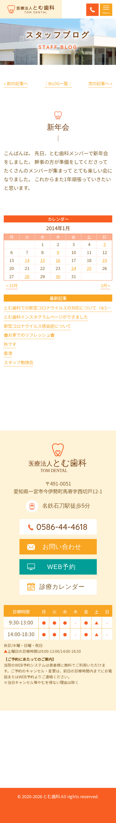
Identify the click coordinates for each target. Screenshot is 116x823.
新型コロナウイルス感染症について (37, 326)
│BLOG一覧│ (58, 83)
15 (42, 260)
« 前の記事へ (16, 83)
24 (73, 268)
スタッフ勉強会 (18, 362)
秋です (10, 344)
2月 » (105, 285)
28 (27, 276)
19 (104, 260)
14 (27, 260)
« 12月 (12, 285)
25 (89, 268)
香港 (8, 353)
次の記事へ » (100, 83)
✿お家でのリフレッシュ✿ (29, 335)
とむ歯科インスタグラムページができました (46, 317)
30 (58, 276)
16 (58, 260)
